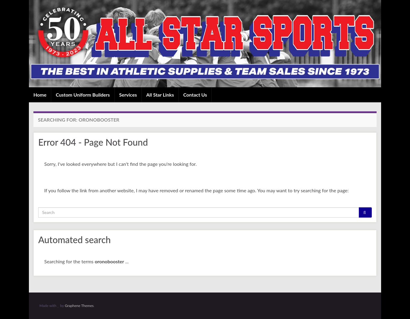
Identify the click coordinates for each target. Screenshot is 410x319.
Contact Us (195, 95)
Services (128, 95)
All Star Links (160, 95)
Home (39, 95)
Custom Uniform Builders (83, 95)
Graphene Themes (79, 305)
